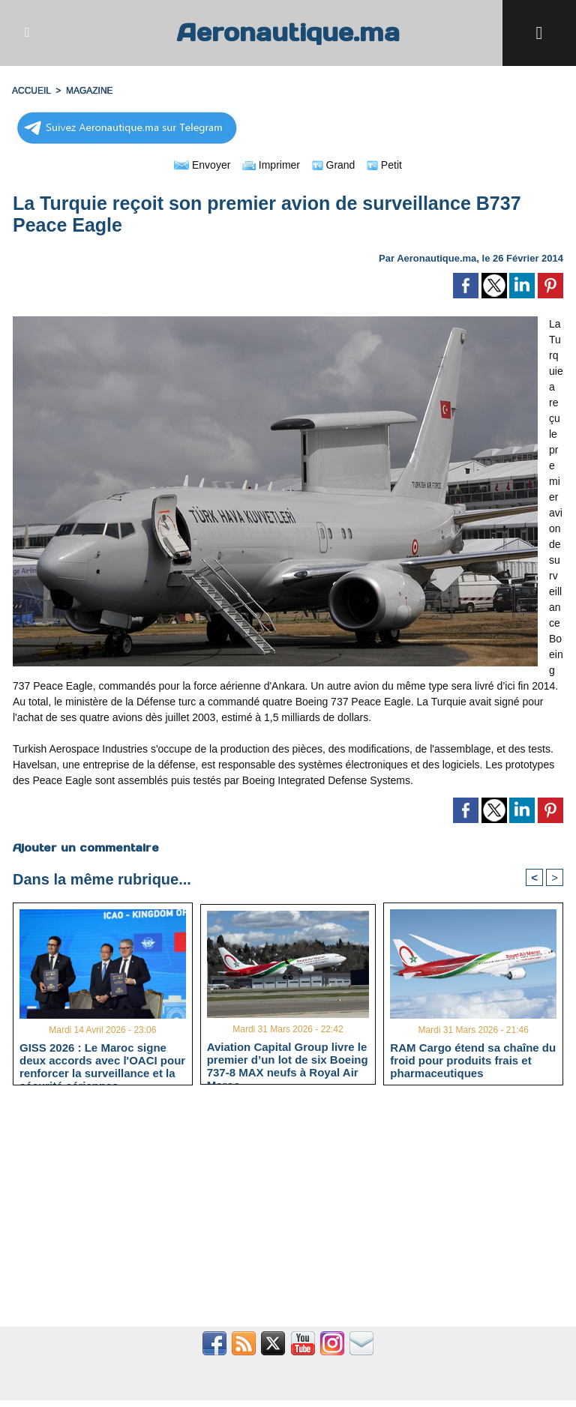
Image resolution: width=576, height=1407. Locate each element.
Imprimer (271, 165)
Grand (334, 165)
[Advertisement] (288, 1214)
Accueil (31, 90)
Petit (384, 165)
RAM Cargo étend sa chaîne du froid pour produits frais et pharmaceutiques (473, 1060)
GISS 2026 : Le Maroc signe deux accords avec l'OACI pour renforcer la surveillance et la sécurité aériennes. (102, 1060)
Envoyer (202, 165)
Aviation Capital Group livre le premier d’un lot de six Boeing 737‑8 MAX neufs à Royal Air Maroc (287, 1059)
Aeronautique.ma (288, 32)
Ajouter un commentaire (86, 848)
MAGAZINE (89, 90)
